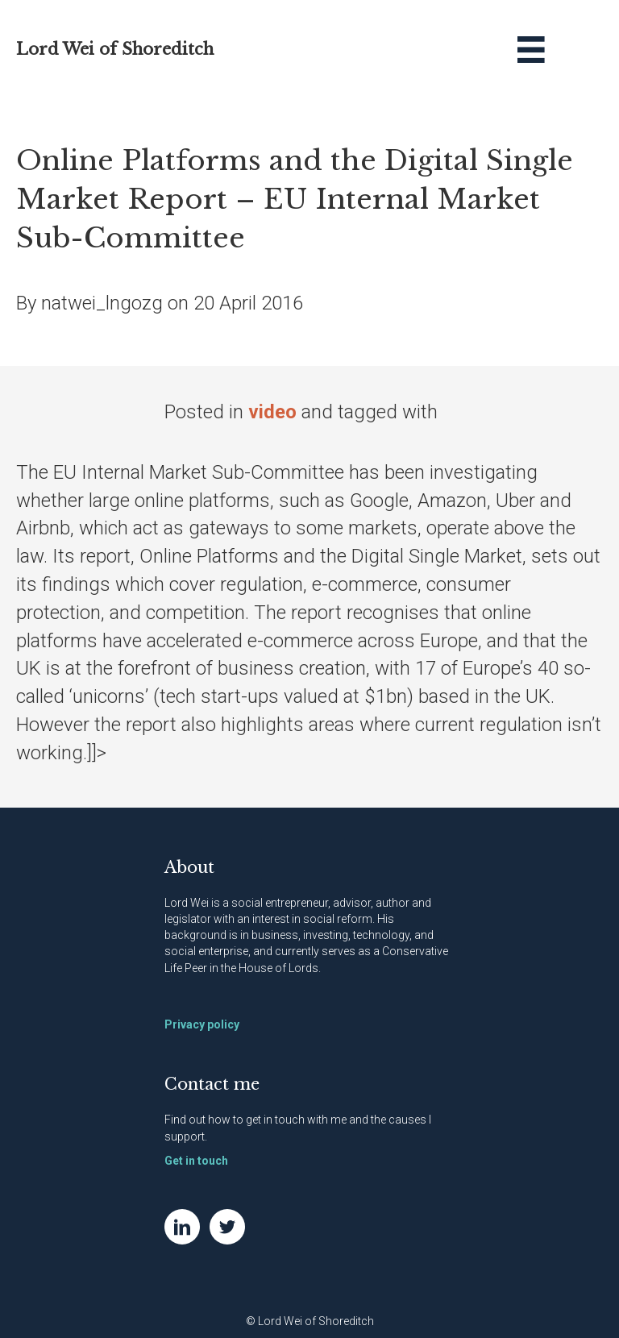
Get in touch (196, 1160)
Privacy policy (201, 1024)
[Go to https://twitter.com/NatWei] (227, 1227)
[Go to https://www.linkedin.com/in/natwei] (182, 1227)
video (272, 412)
